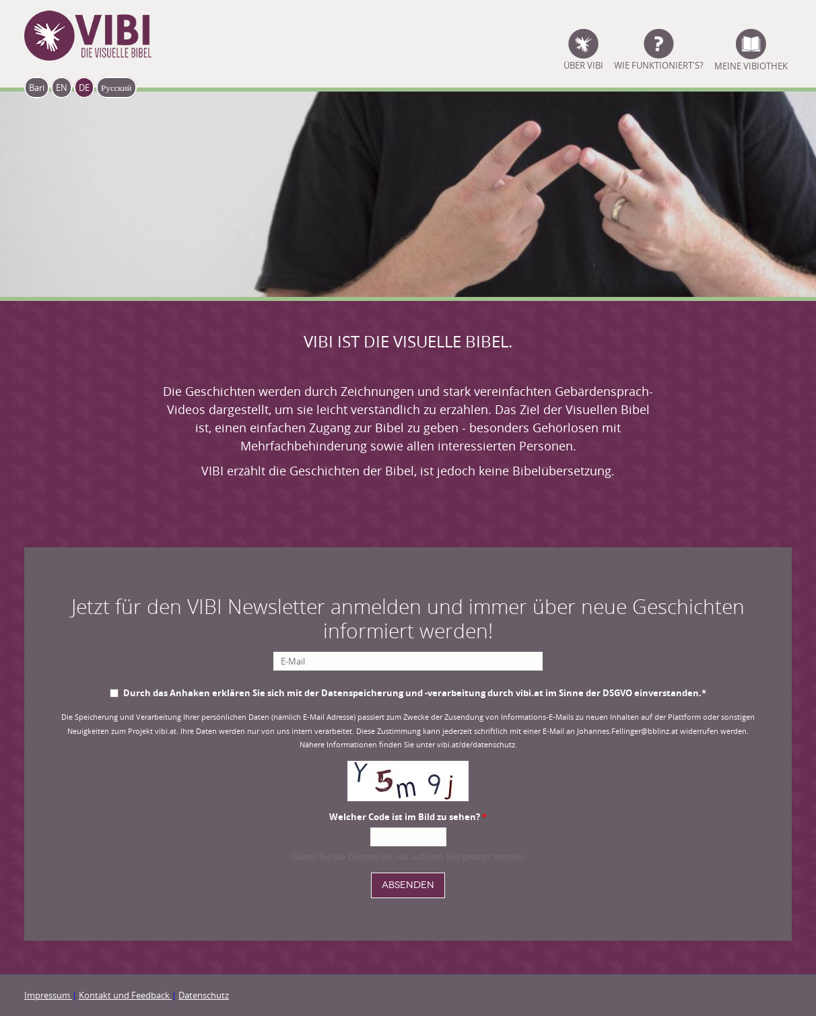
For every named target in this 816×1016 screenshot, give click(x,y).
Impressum (48, 995)
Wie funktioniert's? (659, 64)
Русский (116, 87)
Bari (36, 87)
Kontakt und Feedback (125, 995)
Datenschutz (203, 995)
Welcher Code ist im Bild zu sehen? (408, 817)
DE (84, 87)
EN (61, 87)
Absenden (408, 885)
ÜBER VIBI (583, 64)
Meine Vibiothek (751, 64)
